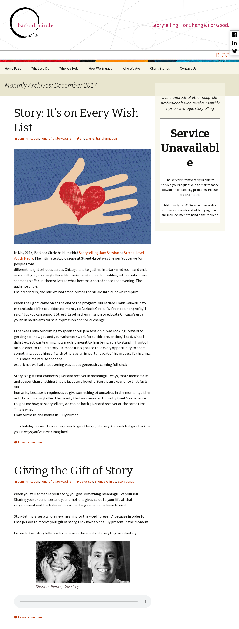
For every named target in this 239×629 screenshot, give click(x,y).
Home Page (13, 68)
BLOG (222, 55)
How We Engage (100, 68)
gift (82, 138)
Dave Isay (86, 481)
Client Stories (160, 68)
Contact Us (188, 68)
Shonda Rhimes (105, 481)
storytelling (63, 138)
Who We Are (131, 68)
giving (90, 138)
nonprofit (47, 138)
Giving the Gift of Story (73, 471)
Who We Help (69, 68)
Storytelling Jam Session (99, 252)
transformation (106, 138)
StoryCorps (126, 481)
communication (28, 138)
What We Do (40, 68)
